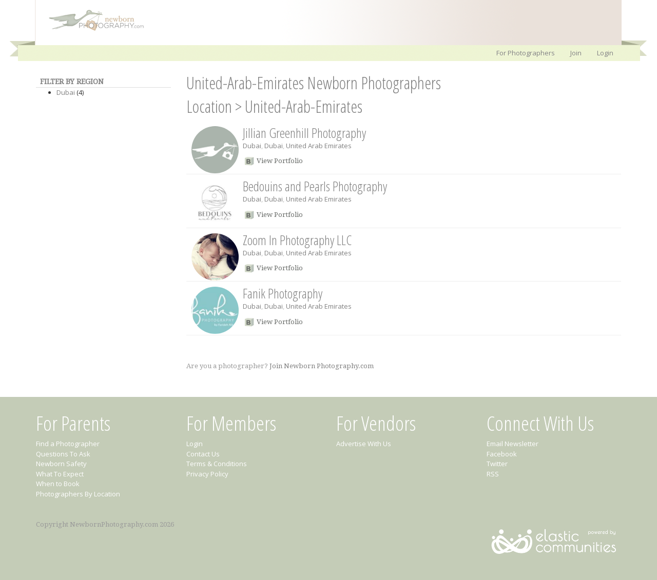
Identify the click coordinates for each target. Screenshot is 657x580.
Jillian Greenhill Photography (304, 133)
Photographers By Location (78, 493)
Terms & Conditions (216, 463)
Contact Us (203, 453)
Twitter (497, 463)
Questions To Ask (63, 453)
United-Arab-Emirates (303, 106)
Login (605, 52)
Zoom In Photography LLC (297, 240)
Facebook (502, 453)
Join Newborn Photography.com (321, 366)
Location (209, 106)
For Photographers (525, 52)
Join (576, 52)
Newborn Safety (61, 463)
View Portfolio (280, 161)
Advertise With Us (363, 443)
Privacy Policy (207, 473)
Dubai (65, 92)
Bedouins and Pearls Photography (315, 186)
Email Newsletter (512, 443)
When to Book (58, 483)
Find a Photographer (68, 443)
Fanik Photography (282, 293)
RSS (493, 473)
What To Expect (60, 473)
